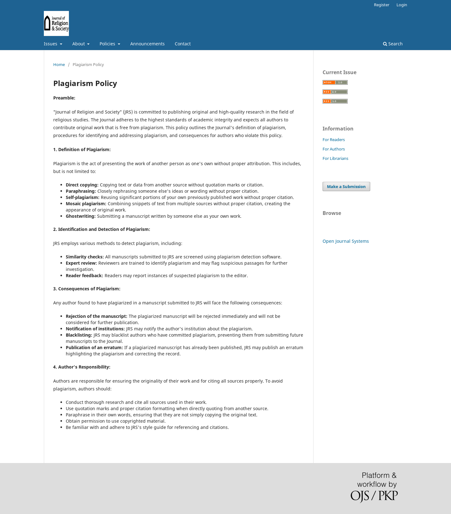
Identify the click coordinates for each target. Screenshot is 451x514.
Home (59, 64)
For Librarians (335, 158)
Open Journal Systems (346, 241)
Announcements (147, 44)
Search (393, 44)
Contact (183, 44)
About (79, 44)
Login (402, 5)
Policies (108, 44)
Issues (51, 44)
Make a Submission (346, 186)
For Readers (334, 139)
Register (381, 5)
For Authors (334, 149)
